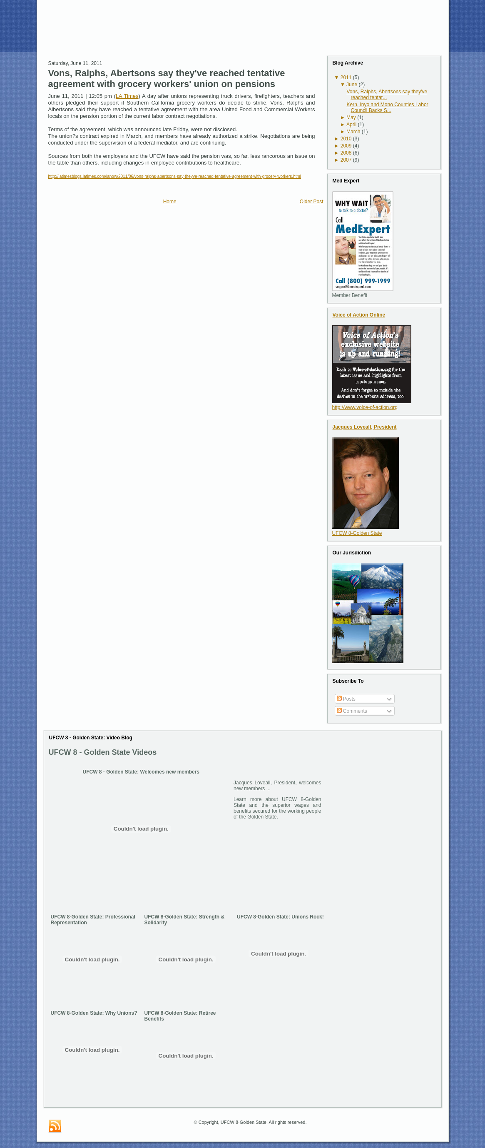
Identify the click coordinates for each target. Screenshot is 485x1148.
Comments (352, 711)
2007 (346, 160)
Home (170, 202)
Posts (346, 699)
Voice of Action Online (359, 315)
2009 (346, 146)
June (351, 84)
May (351, 117)
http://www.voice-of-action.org (365, 407)
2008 (346, 153)
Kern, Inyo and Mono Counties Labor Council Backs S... (387, 107)
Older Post (311, 202)
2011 (346, 77)
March (353, 132)
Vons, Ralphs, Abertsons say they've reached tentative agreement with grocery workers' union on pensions (166, 78)
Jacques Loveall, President (365, 427)
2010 (346, 139)
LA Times (127, 96)
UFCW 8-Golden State (357, 533)
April (351, 124)
